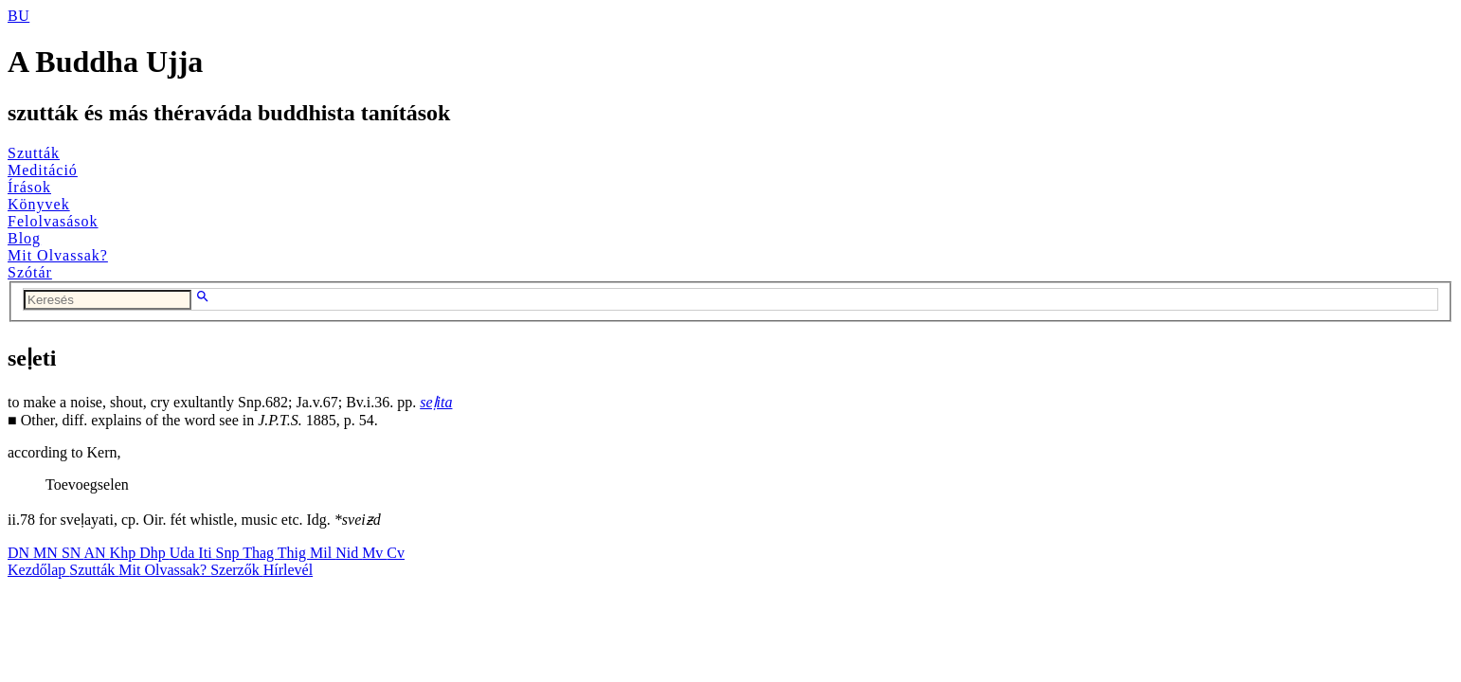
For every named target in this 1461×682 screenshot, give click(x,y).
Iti (206, 553)
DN (20, 553)
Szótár (30, 272)
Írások (29, 187)
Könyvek (39, 204)
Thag (260, 553)
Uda (184, 553)
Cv (396, 553)
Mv (374, 553)
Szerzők (236, 570)
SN (73, 553)
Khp (125, 553)
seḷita (436, 402)
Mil (322, 553)
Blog (24, 238)
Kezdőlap (38, 570)
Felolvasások (53, 221)
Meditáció (43, 170)
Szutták (34, 153)
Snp (230, 553)
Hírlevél (288, 570)
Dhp (154, 553)
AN (96, 553)
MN (47, 553)
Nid (348, 553)
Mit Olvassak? (58, 255)
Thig (294, 553)
